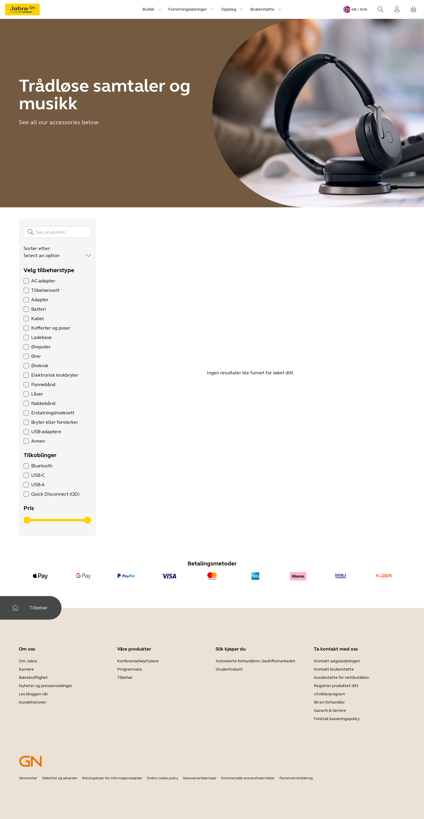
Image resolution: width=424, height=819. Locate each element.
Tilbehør (124, 677)
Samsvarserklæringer (199, 778)
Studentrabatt (229, 669)
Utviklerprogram (329, 693)
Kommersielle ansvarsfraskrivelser (248, 778)
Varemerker (28, 778)
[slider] (27, 520)
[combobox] (57, 255)
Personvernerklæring (296, 778)
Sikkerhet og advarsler (59, 778)
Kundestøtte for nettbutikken (341, 677)
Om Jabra (28, 661)
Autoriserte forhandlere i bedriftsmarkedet (255, 661)
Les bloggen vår (33, 693)
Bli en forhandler (329, 702)
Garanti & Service (330, 710)
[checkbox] (26, 281)
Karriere (26, 669)
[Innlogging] (397, 9)
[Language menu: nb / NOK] (355, 9)
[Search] (380, 9)
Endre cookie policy (162, 778)
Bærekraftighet (33, 677)
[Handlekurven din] (413, 9)
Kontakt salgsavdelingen (337, 661)
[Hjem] (15, 608)
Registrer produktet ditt (336, 685)
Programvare (129, 669)
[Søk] (57, 232)
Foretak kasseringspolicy (337, 718)
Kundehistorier (32, 702)
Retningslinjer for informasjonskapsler (112, 778)
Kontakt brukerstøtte (334, 669)
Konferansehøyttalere (138, 661)
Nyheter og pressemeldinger (45, 685)
